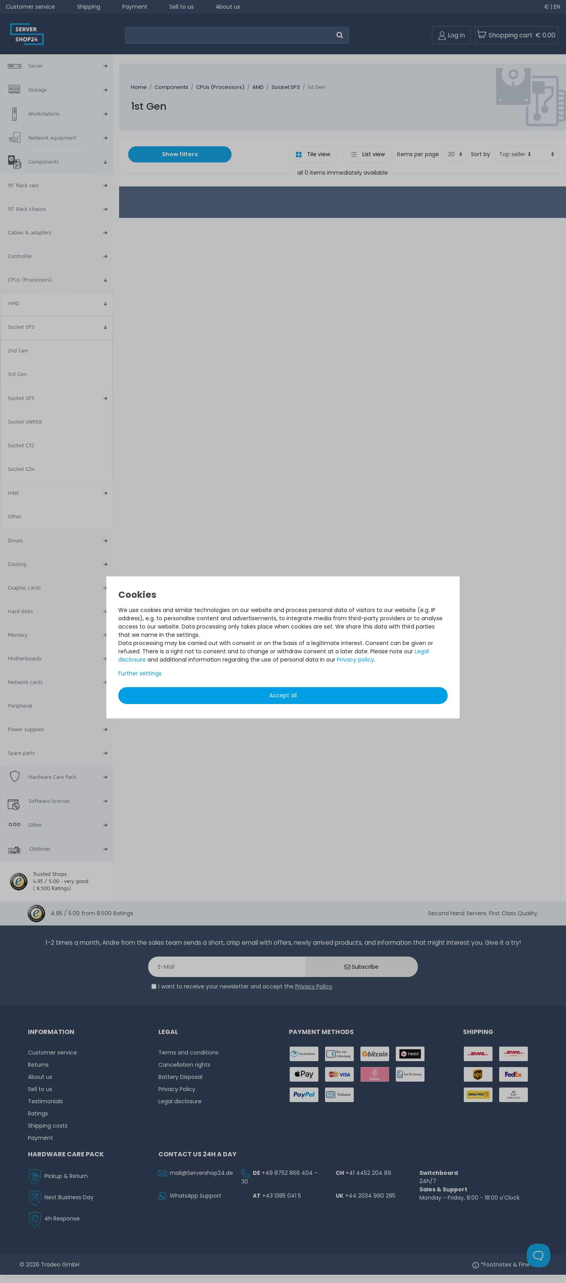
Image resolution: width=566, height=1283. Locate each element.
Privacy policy (355, 660)
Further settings (140, 673)
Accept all (283, 695)
